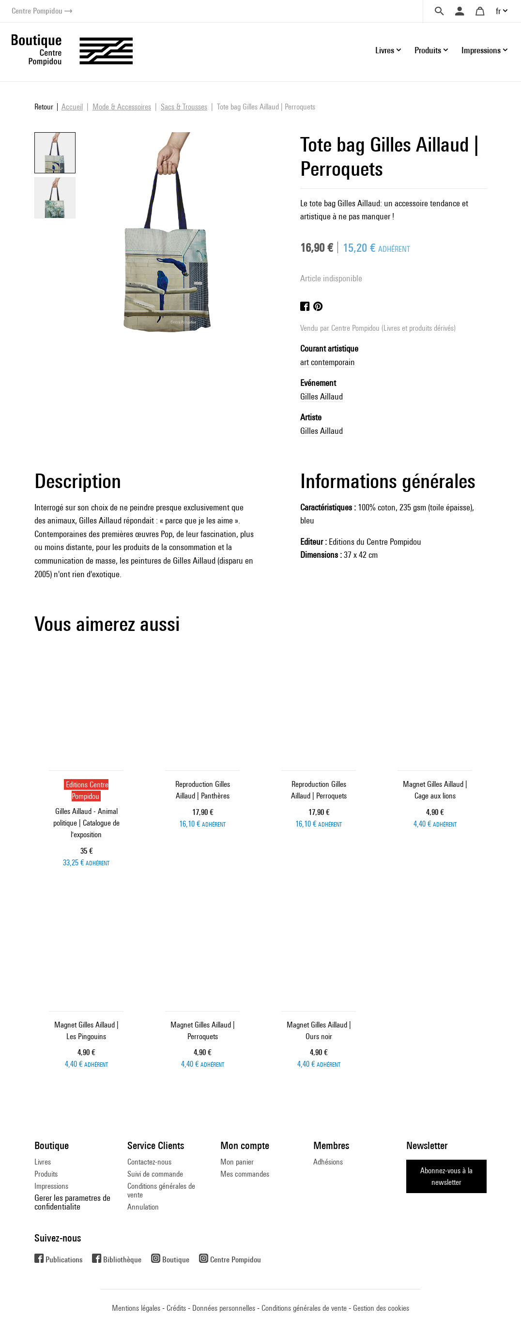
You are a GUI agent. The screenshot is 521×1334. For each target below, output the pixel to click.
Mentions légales (136, 1308)
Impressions (51, 1186)
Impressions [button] (481, 50)
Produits (46, 1174)
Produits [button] (427, 50)
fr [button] (498, 11)
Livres (42, 1161)
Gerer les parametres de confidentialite (72, 1202)
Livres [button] (384, 50)
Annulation (143, 1206)
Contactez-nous (149, 1161)
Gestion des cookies (381, 1308)
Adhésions (328, 1161)
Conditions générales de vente (161, 1190)
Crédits (176, 1308)
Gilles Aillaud (321, 396)
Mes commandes (244, 1174)
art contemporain (327, 362)
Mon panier (237, 1161)
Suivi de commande (155, 1174)
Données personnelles (223, 1308)
